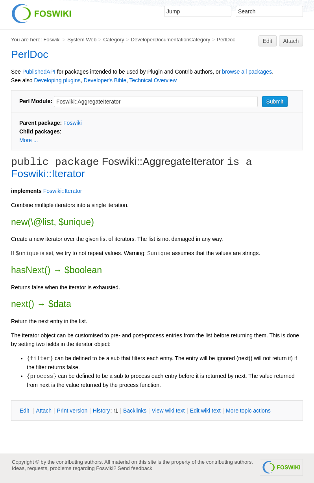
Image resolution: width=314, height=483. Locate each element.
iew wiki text (168, 410)
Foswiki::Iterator (48, 174)
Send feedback (135, 468)
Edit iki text (205, 410)
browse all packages (247, 71)
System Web (81, 40)
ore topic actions (248, 410)
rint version (72, 410)
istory (101, 410)
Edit (267, 41)
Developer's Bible (104, 80)
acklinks (134, 410)
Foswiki (52, 40)
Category (113, 40)
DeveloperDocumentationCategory (170, 40)
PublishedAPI (38, 71)
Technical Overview (153, 80)
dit (25, 410)
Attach (291, 41)
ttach (44, 410)
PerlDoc (226, 40)
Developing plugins (57, 80)
